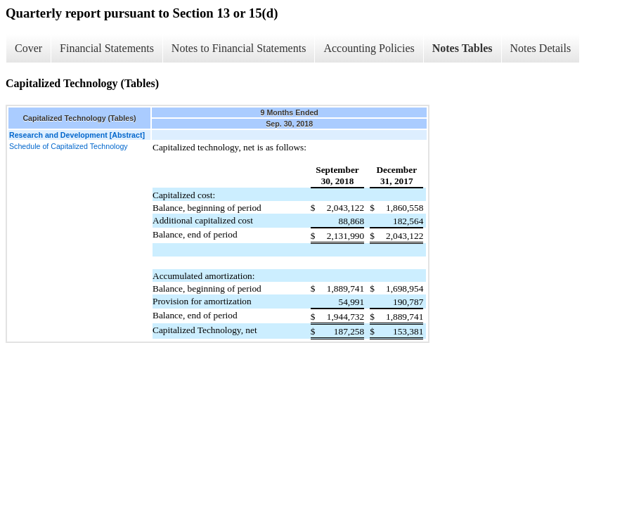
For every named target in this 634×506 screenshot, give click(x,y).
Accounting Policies (368, 48)
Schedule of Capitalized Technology (68, 146)
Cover (28, 48)
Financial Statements (107, 48)
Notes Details (540, 48)
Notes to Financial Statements (239, 48)
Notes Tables (462, 48)
